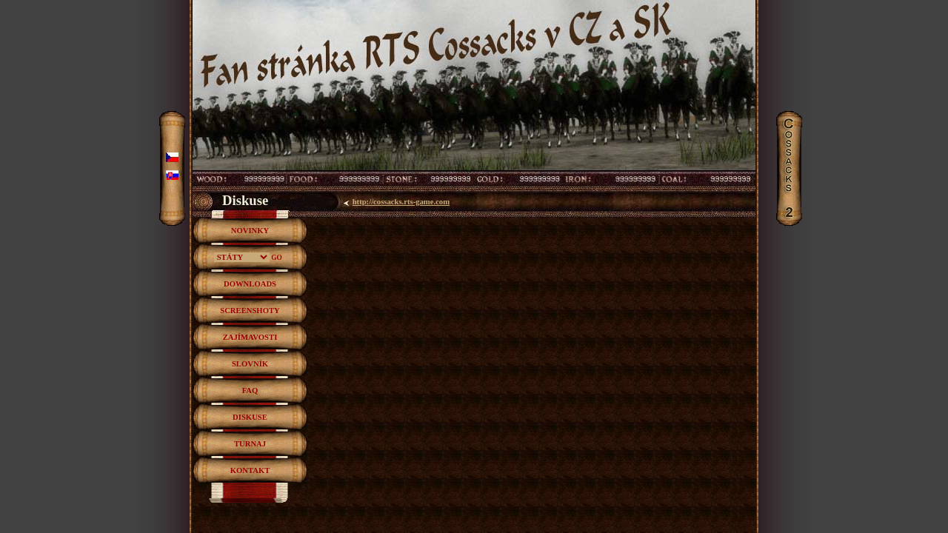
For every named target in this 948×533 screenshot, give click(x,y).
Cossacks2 (790, 118)
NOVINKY (250, 231)
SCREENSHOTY (250, 310)
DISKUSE (250, 417)
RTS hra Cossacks (474, 17)
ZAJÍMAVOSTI (250, 337)
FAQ (250, 390)
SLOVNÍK (250, 364)
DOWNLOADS (250, 284)
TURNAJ (250, 444)
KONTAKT (250, 470)
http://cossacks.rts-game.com (401, 202)
